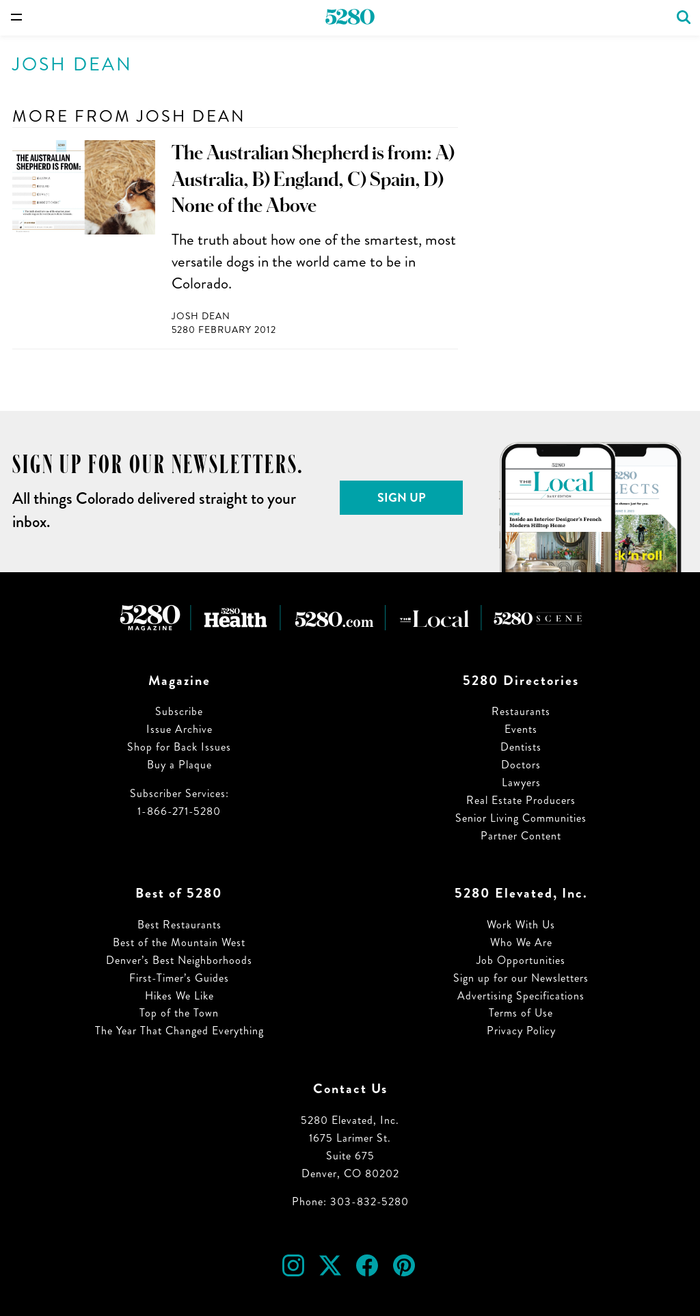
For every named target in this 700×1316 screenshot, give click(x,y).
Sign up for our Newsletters (521, 978)
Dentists (520, 747)
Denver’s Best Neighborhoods (179, 960)
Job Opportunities (520, 960)
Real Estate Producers (521, 800)
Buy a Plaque (179, 765)
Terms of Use (521, 1013)
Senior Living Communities (521, 818)
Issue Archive (179, 729)
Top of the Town (179, 1013)
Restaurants (521, 711)
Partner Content (521, 836)
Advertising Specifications (520, 996)
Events (520, 729)
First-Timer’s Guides (179, 978)
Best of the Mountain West (179, 942)
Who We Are (521, 942)
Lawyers (521, 782)
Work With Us (521, 924)
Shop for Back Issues (179, 747)
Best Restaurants (179, 924)
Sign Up (401, 498)
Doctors (521, 765)
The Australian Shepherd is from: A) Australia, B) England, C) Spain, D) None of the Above (313, 179)
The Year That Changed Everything (179, 1030)
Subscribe (179, 711)
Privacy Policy (521, 1030)
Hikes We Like (179, 996)
